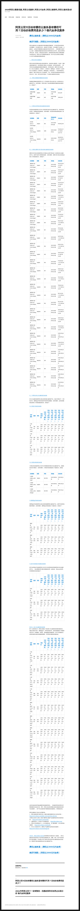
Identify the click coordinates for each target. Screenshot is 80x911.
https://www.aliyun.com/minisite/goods (39, 828)
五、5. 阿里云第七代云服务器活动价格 (38, 395)
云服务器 (17, 37)
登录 (27, 867)
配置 (38, 89)
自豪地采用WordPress (41, 904)
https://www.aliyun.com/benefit (43, 825)
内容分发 (24, 17)
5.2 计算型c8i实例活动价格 (35, 462)
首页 (6, 17)
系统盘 (52, 89)
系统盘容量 (42, 415)
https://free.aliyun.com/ (56, 821)
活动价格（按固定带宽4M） (59, 416)
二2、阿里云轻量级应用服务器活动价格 (38, 77)
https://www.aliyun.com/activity (41, 819)
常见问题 (36, 17)
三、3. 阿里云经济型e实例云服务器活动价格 (39, 106)
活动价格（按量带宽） (45, 415)
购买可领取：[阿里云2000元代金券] (44, 41)
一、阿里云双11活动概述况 (35, 59)
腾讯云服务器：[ (36, 36)
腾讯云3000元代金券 (51, 36)
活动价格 (60, 89)
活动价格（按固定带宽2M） (52, 416)
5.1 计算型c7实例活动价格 (35, 406)
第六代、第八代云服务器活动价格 (37, 627)
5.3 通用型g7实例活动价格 (35, 500)
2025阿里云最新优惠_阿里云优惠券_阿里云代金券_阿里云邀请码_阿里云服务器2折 (38, 10)
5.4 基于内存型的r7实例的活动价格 (37, 563)
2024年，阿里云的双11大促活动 (36, 835)
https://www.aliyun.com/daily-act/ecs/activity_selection (43, 816)
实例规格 (32, 89)
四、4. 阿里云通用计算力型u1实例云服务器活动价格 (41, 149)
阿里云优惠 (11, 17)
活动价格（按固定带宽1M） (48, 416)
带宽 (45, 89)
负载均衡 (30, 17)
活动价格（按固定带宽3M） (56, 416)
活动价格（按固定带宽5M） (63, 416)
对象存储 (18, 17)
